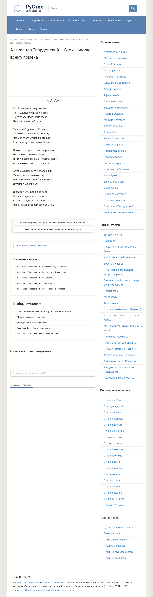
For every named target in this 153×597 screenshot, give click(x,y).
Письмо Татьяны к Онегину (120, 342)
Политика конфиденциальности (42, 590)
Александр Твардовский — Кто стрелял (35, 277)
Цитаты (131, 20)
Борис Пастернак (114, 138)
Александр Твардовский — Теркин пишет (36, 283)
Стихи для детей (113, 406)
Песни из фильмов (115, 557)
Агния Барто (111, 132)
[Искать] (133, 8)
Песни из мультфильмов (118, 551)
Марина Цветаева (114, 119)
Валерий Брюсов (114, 181)
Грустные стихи (113, 443)
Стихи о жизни (112, 412)
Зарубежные (36, 20)
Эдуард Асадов (113, 156)
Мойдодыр (110, 296)
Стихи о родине (113, 492)
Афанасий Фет (112, 95)
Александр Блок (113, 125)
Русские (20, 20)
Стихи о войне (112, 486)
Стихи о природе (113, 418)
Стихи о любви (112, 400)
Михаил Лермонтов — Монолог (31, 317)
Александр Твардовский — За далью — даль (37, 333)
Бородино (109, 240)
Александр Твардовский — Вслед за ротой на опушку (41, 272)
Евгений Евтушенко (115, 163)
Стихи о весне (112, 461)
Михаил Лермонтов (115, 58)
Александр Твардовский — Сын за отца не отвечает (41, 288)
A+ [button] (56, 100)
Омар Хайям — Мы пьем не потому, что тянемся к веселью (44, 311)
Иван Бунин (111, 175)
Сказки (44, 29)
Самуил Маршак (114, 144)
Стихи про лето (113, 468)
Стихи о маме (112, 480)
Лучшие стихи (114, 20)
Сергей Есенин (112, 64)
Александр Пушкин (115, 51)
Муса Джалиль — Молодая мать (32, 322)
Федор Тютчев (112, 89)
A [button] (47, 100)
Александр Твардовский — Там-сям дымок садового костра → (73, 226)
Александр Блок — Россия (119, 355)
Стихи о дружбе (113, 424)
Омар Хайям (111, 187)
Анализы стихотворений (26, 582)
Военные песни (113, 533)
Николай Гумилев (114, 200)
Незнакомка (111, 290)
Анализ (20, 29)
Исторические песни (116, 539)
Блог (31, 29)
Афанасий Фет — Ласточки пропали (33, 327)
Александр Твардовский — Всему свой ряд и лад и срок (42, 266)
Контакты (18, 590)
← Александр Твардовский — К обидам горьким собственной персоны (32, 225)
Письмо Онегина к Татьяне (120, 348)
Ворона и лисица (114, 263)
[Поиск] (88, 8)
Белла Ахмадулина (115, 193)
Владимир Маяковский (117, 82)
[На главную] (29, 11)
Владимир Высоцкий (116, 107)
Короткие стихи (113, 437)
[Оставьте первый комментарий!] (52, 373)
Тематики (96, 20)
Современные (56, 20)
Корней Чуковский (115, 150)
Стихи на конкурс (114, 498)
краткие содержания (52, 582)
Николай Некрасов (115, 76)
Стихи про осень (113, 449)
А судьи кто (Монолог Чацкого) (122, 309)
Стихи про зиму (113, 455)
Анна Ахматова (113, 101)
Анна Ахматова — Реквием (120, 361)
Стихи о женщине (114, 430)
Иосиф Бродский (114, 113)
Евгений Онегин (113, 234)
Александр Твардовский (118, 206)
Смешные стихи (113, 474)
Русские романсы (114, 545)
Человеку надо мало (116, 336)
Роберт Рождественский (118, 212)
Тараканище (111, 303)
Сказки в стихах (113, 505)
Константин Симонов (116, 169)
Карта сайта (67, 590)
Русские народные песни (118, 527)
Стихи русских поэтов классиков (31, 245)
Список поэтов (77, 20)
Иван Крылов (112, 70)
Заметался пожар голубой (119, 377)
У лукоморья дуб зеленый (119, 257)
